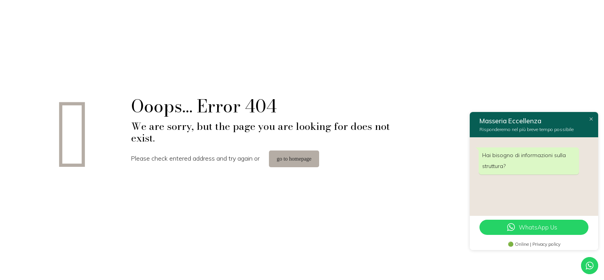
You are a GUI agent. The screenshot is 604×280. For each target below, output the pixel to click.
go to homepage (294, 159)
